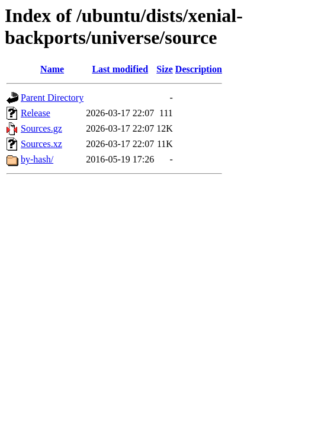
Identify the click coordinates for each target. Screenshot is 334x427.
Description (198, 69)
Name (52, 69)
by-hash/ (37, 159)
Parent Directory (52, 98)
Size (164, 69)
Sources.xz (41, 144)
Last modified (120, 69)
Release (35, 113)
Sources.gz (41, 128)
